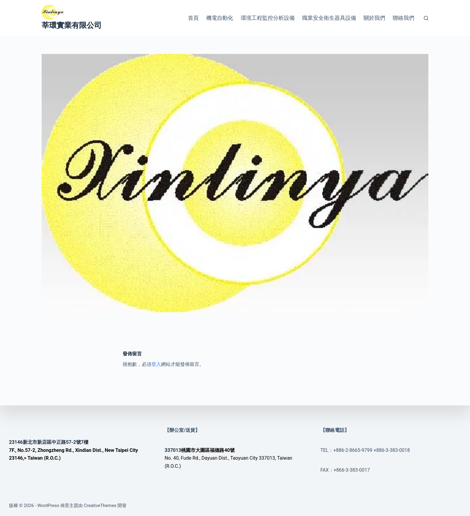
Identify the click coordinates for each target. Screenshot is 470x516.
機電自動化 (219, 18)
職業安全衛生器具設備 (329, 18)
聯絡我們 (403, 18)
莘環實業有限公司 (72, 25)
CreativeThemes (100, 505)
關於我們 (374, 18)
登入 (156, 364)
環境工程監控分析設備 (268, 18)
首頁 (193, 18)
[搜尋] (426, 18)
